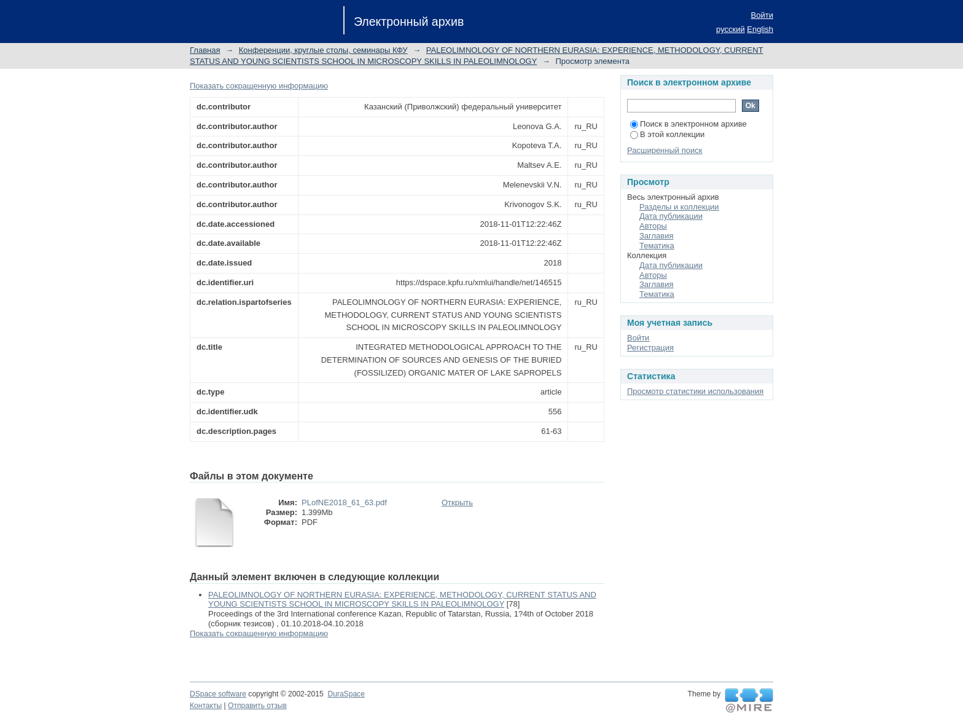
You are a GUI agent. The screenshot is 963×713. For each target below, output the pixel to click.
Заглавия (656, 235)
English (760, 29)
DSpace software (218, 694)
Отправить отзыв (257, 705)
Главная (205, 50)
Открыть (457, 502)
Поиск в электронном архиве (688, 123)
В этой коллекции (667, 134)
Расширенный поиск (664, 150)
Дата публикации (671, 216)
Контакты (206, 705)
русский (730, 29)
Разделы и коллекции (679, 206)
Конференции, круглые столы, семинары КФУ (323, 50)
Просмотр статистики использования (695, 391)
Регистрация (650, 347)
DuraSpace (345, 694)
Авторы (653, 225)
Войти (762, 15)
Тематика (656, 245)
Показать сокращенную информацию (259, 85)
